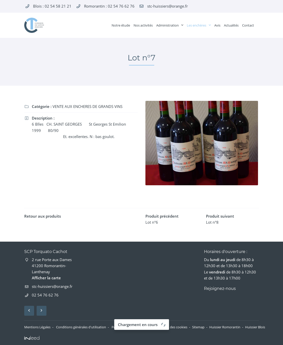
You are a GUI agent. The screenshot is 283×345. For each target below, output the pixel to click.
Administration (167, 25)
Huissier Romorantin (247, 327)
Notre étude (121, 25)
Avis (217, 25)
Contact (248, 25)
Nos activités (143, 25)
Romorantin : (109, 6)
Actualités (231, 25)
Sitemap (218, 327)
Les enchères (196, 25)
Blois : (52, 6)
